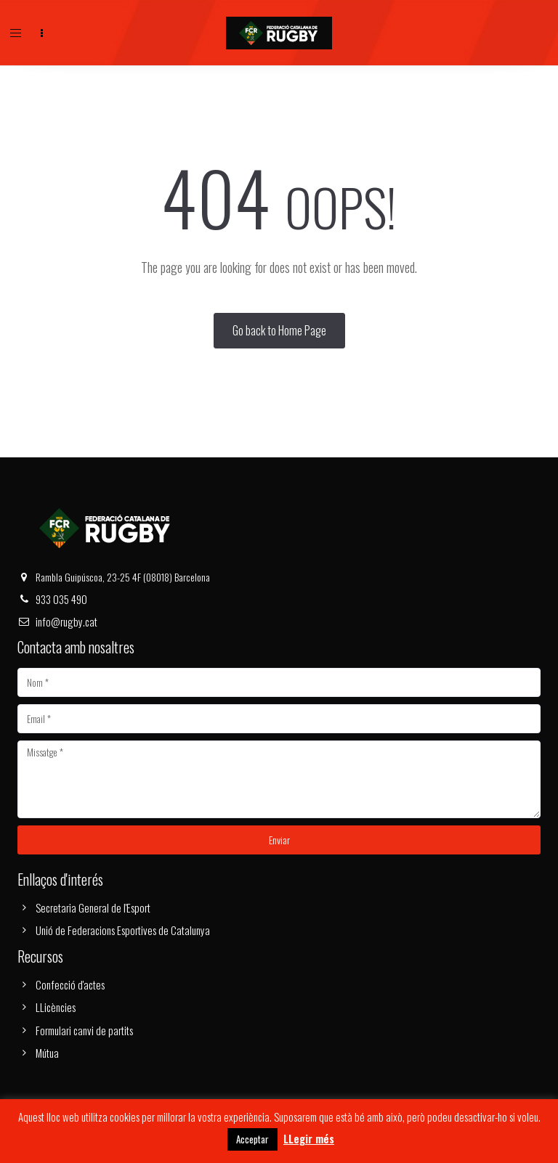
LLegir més (308, 1138)
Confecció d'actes (70, 984)
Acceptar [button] (252, 1139)
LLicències (56, 1007)
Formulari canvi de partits (84, 1030)
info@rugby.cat (66, 621)
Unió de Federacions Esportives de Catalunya (123, 930)
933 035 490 (61, 599)
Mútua (47, 1053)
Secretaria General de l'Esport (93, 907)
